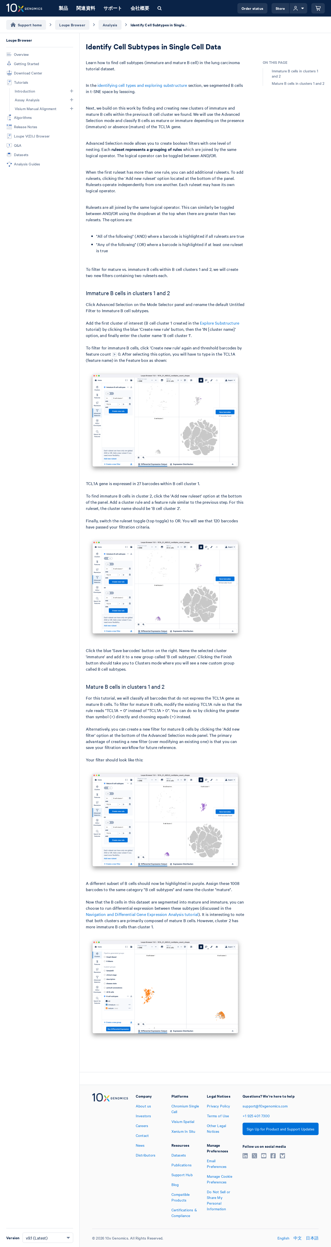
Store (280, 8)
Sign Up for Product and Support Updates (280, 1128)
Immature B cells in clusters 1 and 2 (295, 73)
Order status (252, 8)
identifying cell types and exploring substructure (142, 85)
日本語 (312, 1238)
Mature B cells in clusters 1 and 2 (298, 83)
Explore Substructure (219, 323)
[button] (71, 91)
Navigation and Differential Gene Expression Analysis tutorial (142, 914)
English (283, 1238)
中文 (298, 1238)
